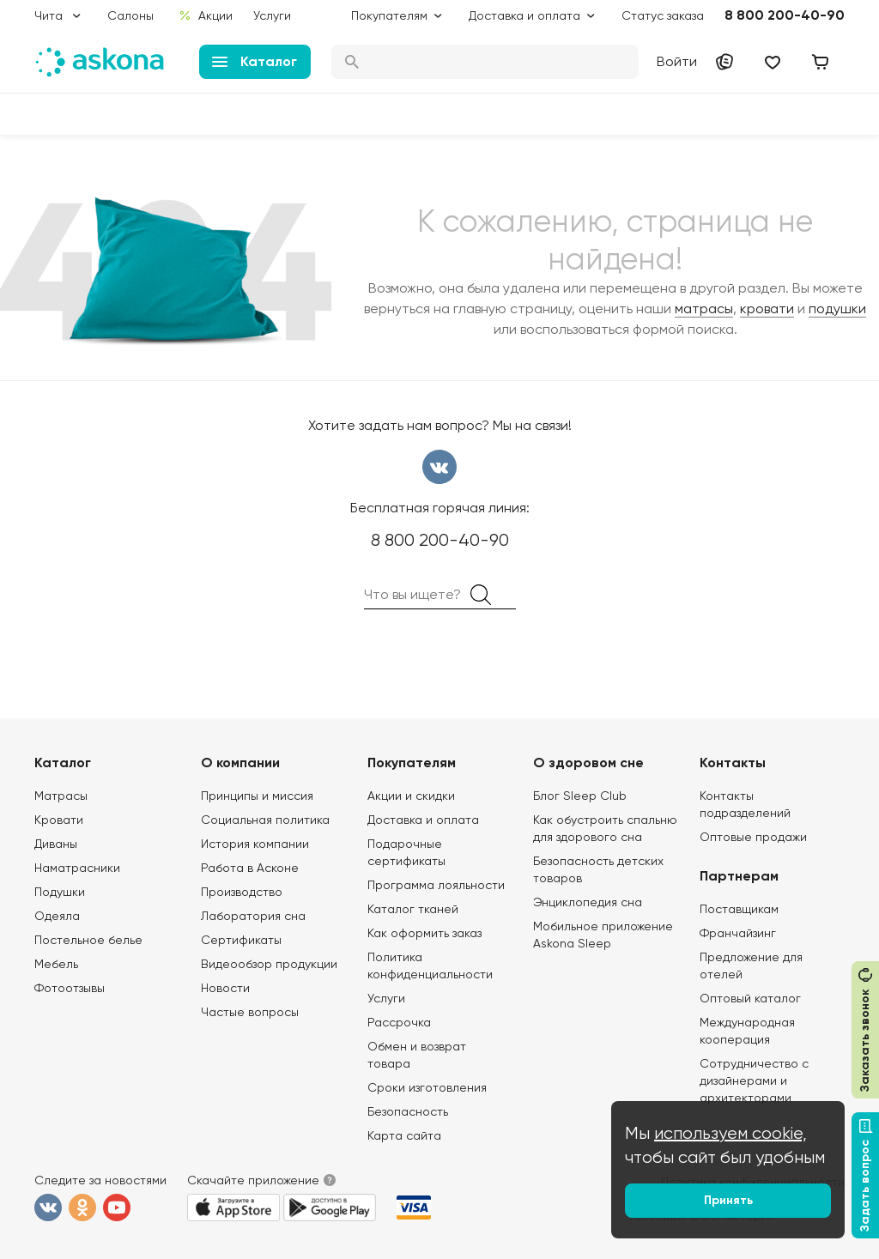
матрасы (704, 308)
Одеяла (57, 916)
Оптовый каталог (750, 998)
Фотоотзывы (69, 988)
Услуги (272, 15)
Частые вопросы (250, 1012)
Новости (225, 988)
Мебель (56, 964)
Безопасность (407, 1111)
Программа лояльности (436, 885)
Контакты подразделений (745, 804)
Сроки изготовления (427, 1087)
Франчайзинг (738, 933)
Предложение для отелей (751, 965)
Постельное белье (88, 940)
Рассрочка (399, 1022)
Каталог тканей (412, 909)
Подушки (59, 892)
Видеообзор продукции (269, 964)
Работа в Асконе (250, 868)
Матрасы (61, 795)
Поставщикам (739, 909)
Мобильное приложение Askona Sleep (603, 934)
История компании (255, 843)
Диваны (55, 843)
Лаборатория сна (253, 916)
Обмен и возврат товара (416, 1054)
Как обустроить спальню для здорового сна (605, 828)
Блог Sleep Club (580, 795)
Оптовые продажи (753, 837)
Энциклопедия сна (587, 902)
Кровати (58, 819)
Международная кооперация (747, 1030)
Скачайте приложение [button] (253, 1180)
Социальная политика (265, 819)
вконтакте (439, 467)
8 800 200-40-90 (784, 15)
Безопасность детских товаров (598, 869)
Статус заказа (662, 15)
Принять (728, 1200)
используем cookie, (730, 1133)
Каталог (254, 61)
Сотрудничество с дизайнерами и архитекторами (754, 1080)
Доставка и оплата (423, 819)
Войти (677, 61)
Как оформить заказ (424, 933)
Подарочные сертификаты (406, 852)
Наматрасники (77, 868)
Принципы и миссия (257, 795)
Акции (206, 15)
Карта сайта (404, 1135)
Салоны (130, 15)
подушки (837, 308)
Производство (241, 892)
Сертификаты (241, 940)
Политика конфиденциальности (430, 965)
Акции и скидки (411, 795)
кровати (767, 308)
